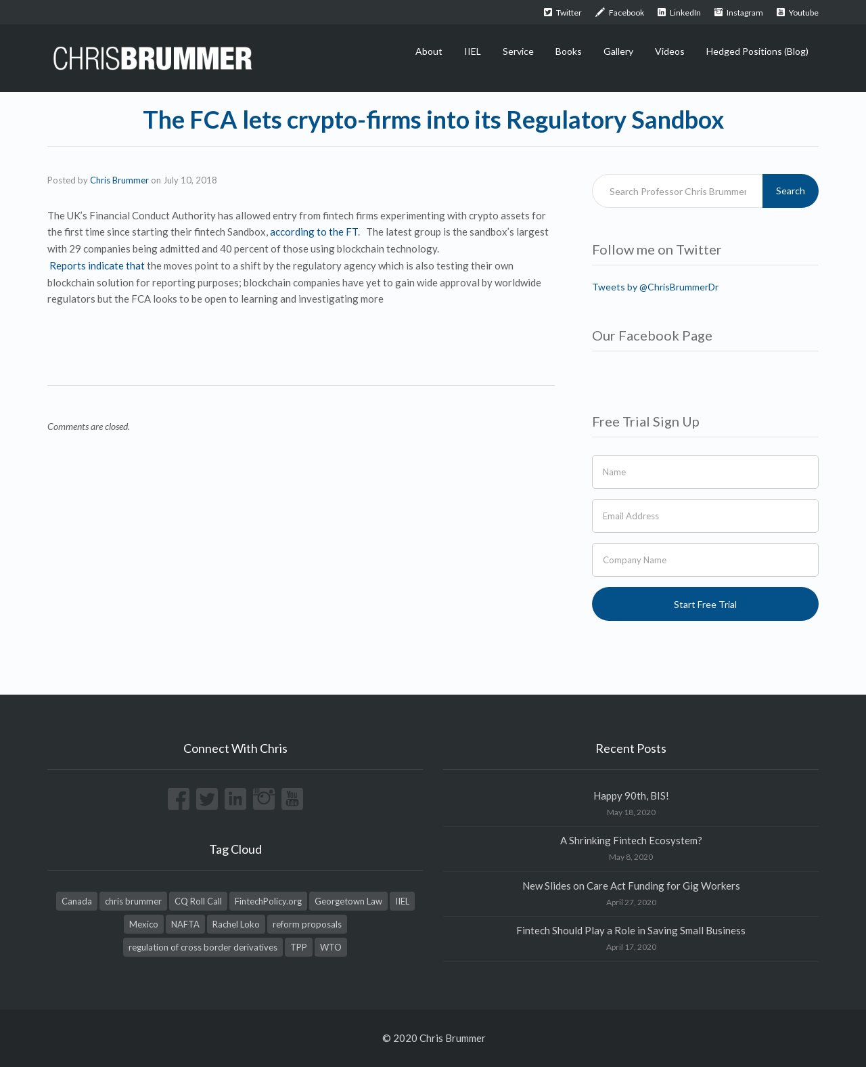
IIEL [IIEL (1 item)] (402, 901)
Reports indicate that (98, 265)
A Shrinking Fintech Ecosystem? (631, 840)
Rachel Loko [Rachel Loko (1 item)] (236, 924)
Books (568, 51)
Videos (670, 51)
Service (518, 51)
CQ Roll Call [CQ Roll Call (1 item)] (198, 901)
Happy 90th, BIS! (631, 795)
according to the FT (314, 231)
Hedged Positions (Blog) (757, 51)
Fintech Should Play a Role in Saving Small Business (631, 930)
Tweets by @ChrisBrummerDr (655, 286)
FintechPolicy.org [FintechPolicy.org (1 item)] (268, 901)
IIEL (472, 51)
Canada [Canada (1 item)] (77, 901)
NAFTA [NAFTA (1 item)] (185, 924)
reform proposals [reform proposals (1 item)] (307, 924)
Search (790, 190)
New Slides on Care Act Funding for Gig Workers (631, 885)
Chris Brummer (119, 180)
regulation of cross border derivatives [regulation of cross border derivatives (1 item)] (203, 947)
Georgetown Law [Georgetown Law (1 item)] (348, 901)
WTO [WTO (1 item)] (331, 947)
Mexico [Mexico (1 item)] (143, 924)
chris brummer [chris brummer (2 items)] (133, 901)
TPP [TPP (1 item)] (298, 947)
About (428, 51)
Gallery (618, 51)
